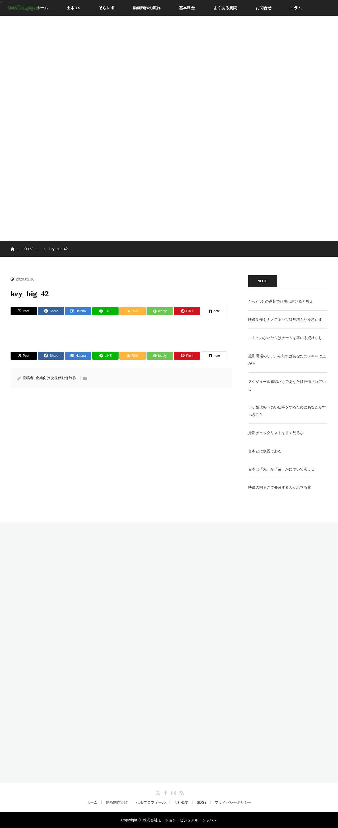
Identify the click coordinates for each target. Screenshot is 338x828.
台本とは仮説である (264, 451)
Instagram (173, 792)
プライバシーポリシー (233, 802)
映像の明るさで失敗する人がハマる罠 (279, 487)
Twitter (157, 792)
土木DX (73, 8)
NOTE (262, 281)
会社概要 (181, 802)
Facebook (165, 792)
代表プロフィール (151, 802)
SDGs (201, 802)
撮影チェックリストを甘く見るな (276, 433)
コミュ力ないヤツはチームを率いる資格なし (285, 338)
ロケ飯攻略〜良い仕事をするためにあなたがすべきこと (287, 411)
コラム (296, 8)
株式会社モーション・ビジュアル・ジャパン (180, 820)
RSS (181, 792)
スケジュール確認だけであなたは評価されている (287, 385)
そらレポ (106, 8)
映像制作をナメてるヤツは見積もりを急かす (285, 319)
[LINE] (105, 311)
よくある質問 (225, 8)
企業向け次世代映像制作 (56, 378)
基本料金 (187, 8)
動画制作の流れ (147, 8)
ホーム (42, 8)
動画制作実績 (117, 802)
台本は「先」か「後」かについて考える (281, 469)
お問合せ (263, 8)
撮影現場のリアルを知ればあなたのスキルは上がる (287, 359)
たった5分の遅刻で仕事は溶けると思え (280, 301)
